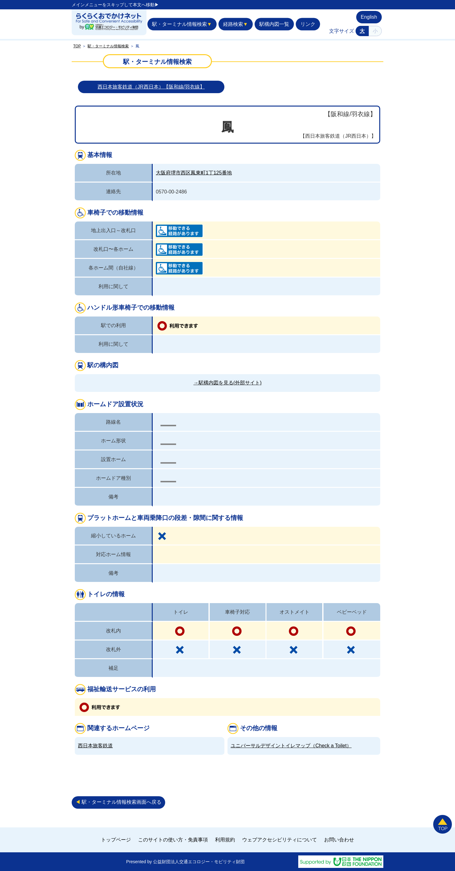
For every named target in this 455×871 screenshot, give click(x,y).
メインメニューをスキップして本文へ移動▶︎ (115, 4)
